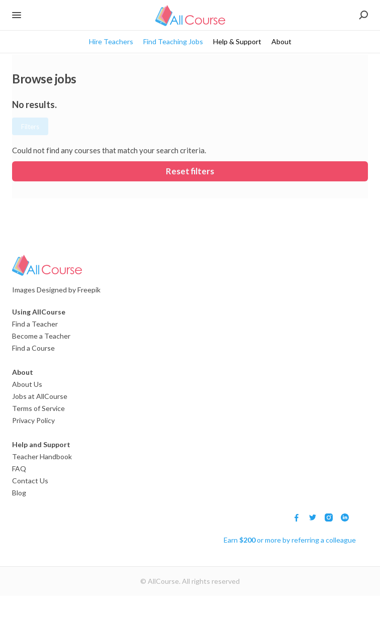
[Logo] (184, 265)
